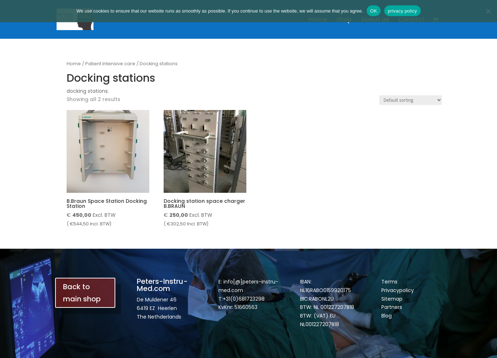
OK (373, 11)
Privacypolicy (397, 290)
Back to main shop (82, 293)
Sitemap (391, 298)
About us (375, 20)
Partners (391, 307)
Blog (386, 315)
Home (318, 20)
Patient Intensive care (110, 63)
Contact (411, 20)
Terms (389, 281)
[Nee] (488, 11)
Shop (344, 20)
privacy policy (402, 11)
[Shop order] (410, 100)
